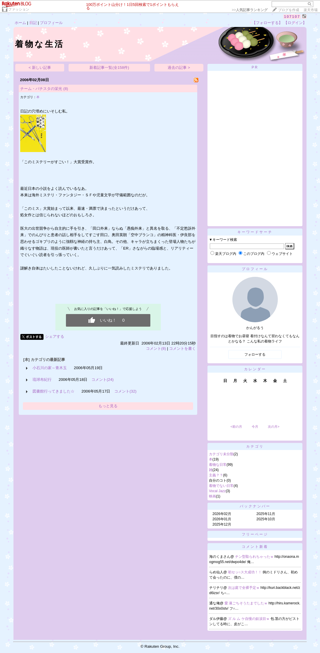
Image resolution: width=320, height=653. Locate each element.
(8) (65, 88)
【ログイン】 (295, 23)
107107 (292, 16)
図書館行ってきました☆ (53, 391)
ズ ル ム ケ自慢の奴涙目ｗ (249, 619)
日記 (33, 23)
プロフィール (51, 23)
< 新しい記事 (40, 67)
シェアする (54, 336)
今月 (255, 426)
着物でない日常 (221, 486)
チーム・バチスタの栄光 (41, 88)
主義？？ (216, 475)
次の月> (273, 426)
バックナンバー (255, 506)
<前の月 (236, 426)
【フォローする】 (267, 23)
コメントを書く (182, 348)
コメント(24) (102, 379)
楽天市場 (311, 10)
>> (250, 10)
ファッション (18, 9)
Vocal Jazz (217, 491)
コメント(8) (156, 348)
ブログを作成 (288, 10)
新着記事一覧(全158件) (109, 67)
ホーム (20, 23)
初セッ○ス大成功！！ (245, 572)
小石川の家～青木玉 (50, 368)
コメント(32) (125, 391)
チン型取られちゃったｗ (255, 557)
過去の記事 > (179, 67)
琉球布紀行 (42, 379)
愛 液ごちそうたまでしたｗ (246, 603)
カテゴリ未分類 (221, 454)
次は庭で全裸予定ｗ (244, 588)
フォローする (254, 354)
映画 (212, 496)
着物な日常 (218, 465)
